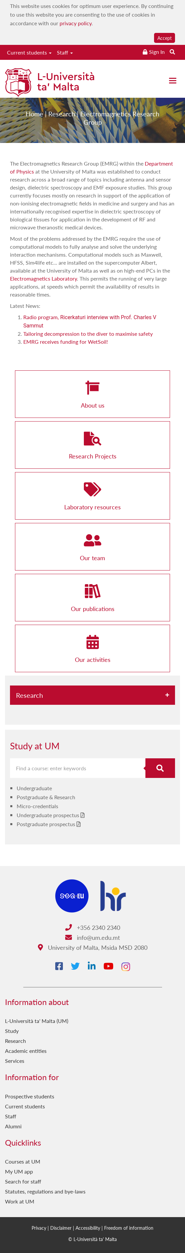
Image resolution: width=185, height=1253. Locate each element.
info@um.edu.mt (92, 937)
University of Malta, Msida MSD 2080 (92, 947)
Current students (29, 52)
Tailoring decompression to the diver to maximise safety (88, 333)
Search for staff (23, 1181)
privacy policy (76, 23)
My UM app (19, 1171)
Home (34, 117)
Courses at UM (22, 1161)
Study (12, 1031)
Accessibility (88, 1227)
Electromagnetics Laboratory (43, 278)
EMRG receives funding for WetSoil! (65, 341)
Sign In (157, 52)
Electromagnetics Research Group (119, 122)
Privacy (39, 1227)
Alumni (13, 1126)
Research (61, 117)
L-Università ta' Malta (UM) (36, 1021)
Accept (164, 38)
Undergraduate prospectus (48, 815)
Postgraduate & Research (46, 797)
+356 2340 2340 (92, 927)
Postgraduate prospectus (46, 824)
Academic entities (26, 1051)
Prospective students (29, 1096)
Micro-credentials (37, 806)
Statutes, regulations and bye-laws (45, 1191)
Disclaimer (61, 1227)
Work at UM (19, 1201)
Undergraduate (34, 788)
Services (14, 1061)
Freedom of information (128, 1227)
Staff (65, 52)
